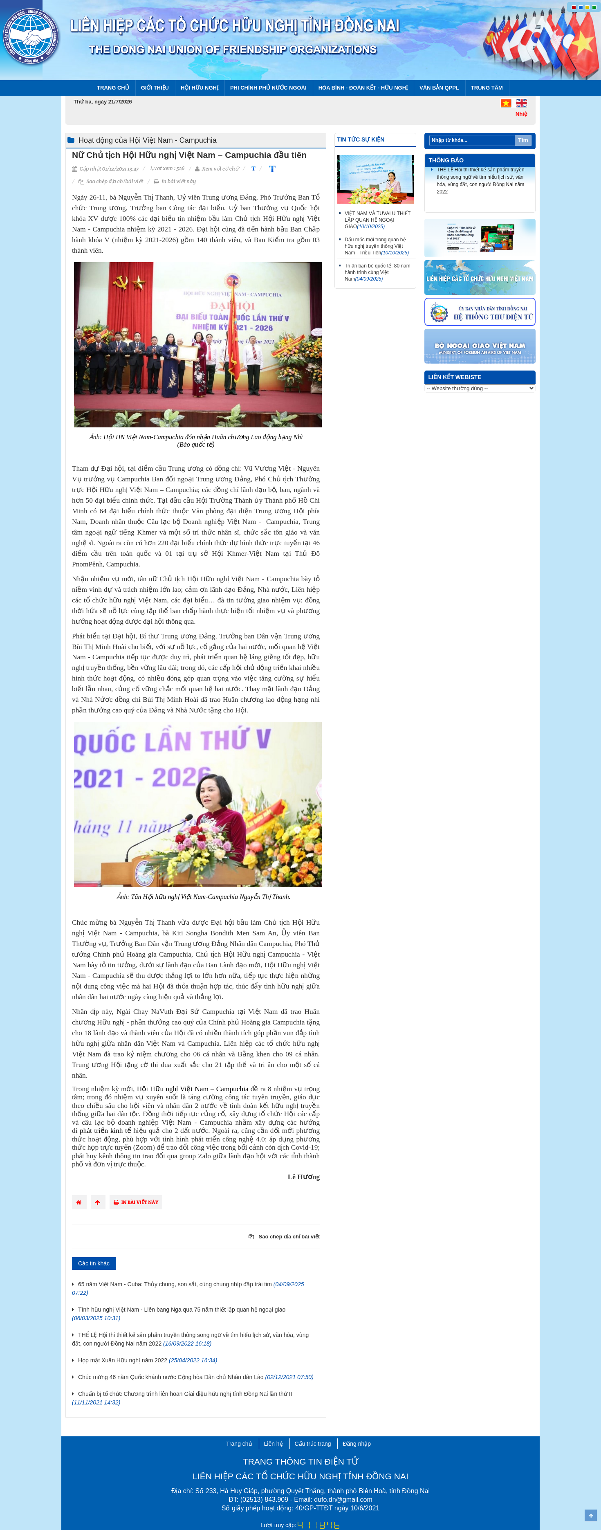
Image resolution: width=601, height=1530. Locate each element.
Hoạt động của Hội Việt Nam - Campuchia (147, 140)
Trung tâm (487, 88)
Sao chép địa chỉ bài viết (111, 181)
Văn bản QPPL (439, 88)
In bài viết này (175, 181)
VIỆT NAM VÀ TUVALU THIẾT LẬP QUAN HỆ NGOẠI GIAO (377, 220)
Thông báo (446, 160)
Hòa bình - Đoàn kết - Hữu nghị (363, 88)
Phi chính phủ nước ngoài (268, 88)
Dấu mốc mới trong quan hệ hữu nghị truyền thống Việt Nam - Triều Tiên (377, 246)
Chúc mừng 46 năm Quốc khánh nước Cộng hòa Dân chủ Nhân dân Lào (196, 1377)
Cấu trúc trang (313, 1443)
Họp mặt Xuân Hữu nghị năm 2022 (147, 1360)
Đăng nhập (357, 1443)
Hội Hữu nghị (199, 88)
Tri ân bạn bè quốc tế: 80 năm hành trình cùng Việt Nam (377, 272)
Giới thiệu (155, 88)
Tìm (523, 140)
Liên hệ (273, 1443)
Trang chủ (113, 88)
